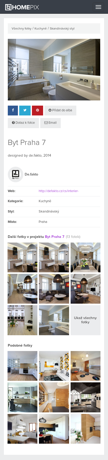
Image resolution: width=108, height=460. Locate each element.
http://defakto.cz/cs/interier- (59, 191)
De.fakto (31, 174)
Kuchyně (41, 28)
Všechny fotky (21, 28)
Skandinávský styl (62, 28)
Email (50, 123)
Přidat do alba (60, 110)
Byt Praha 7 (54, 237)
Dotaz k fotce (23, 123)
